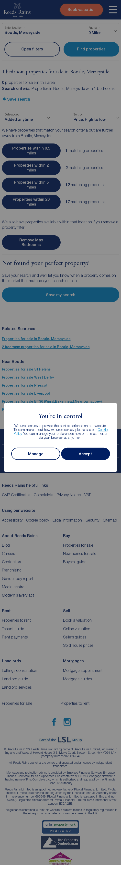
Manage (35, 454)
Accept (85, 454)
